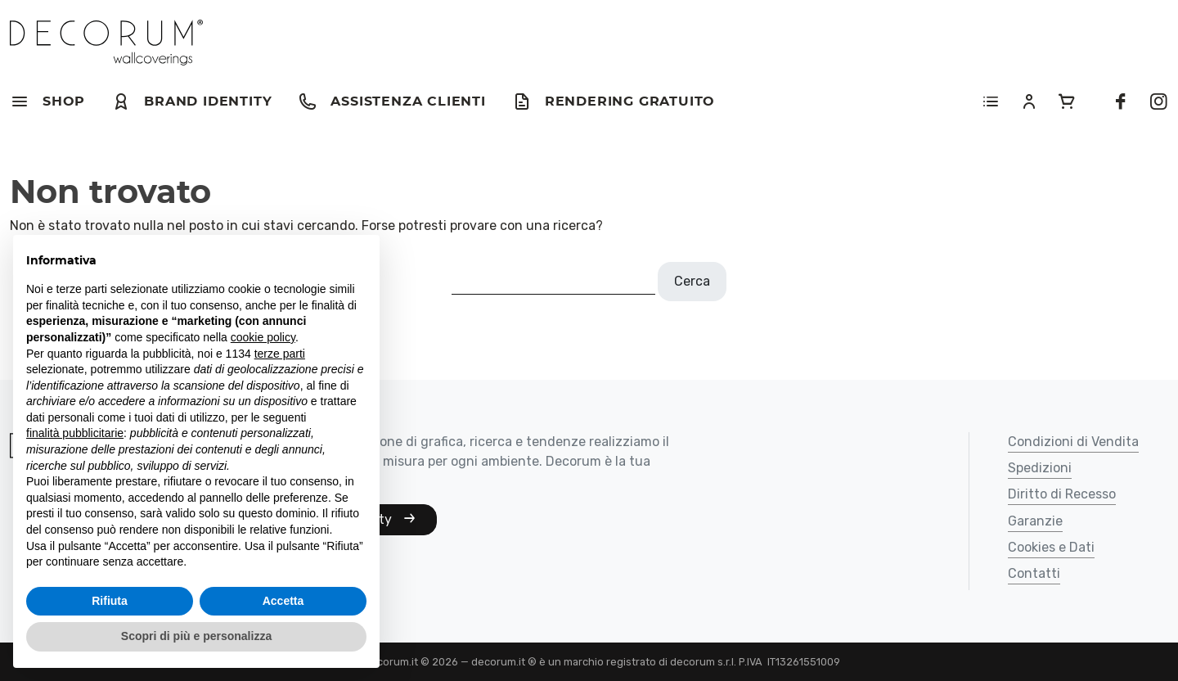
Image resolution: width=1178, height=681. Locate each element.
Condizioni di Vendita (1073, 442)
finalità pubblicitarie (75, 433)
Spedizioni (1040, 469)
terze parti (279, 353)
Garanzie (1035, 522)
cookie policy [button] (263, 337)
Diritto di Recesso (1062, 495)
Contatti (1034, 574)
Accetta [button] (283, 600)
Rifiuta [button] (110, 600)
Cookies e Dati (1051, 548)
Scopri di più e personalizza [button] (196, 636)
